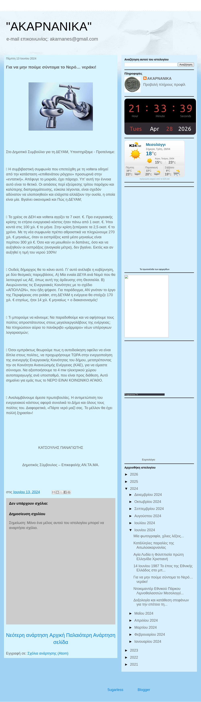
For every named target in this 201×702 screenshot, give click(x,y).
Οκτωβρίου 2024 (148, 502)
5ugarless (115, 690)
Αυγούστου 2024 (148, 516)
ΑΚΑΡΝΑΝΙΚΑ (159, 79)
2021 (134, 664)
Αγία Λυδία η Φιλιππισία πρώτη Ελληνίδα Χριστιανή (158, 557)
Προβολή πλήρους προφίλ (164, 85)
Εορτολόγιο (148, 459)
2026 (134, 474)
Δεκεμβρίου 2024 (148, 495)
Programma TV (131, 394)
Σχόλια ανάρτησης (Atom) (47, 653)
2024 (134, 489)
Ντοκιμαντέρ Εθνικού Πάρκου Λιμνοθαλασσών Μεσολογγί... (158, 591)
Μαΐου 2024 (144, 613)
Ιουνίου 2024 (145, 530)
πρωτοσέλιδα (149, 269)
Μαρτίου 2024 (146, 627)
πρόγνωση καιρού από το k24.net (155, 179)
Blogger (144, 690)
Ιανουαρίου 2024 (148, 642)
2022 (134, 657)
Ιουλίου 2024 (145, 523)
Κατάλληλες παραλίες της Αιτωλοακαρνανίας (153, 545)
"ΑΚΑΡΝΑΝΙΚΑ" (49, 26)
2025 (134, 482)
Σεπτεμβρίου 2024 (149, 509)
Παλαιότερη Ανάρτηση (90, 635)
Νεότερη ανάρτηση (27, 635)
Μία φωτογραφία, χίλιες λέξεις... (158, 536)
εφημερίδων (164, 269)
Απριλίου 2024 (146, 620)
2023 (134, 650)
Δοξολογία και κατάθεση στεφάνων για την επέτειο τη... (161, 602)
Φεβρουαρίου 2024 (150, 634)
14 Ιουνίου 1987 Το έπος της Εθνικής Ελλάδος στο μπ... (163, 568)
